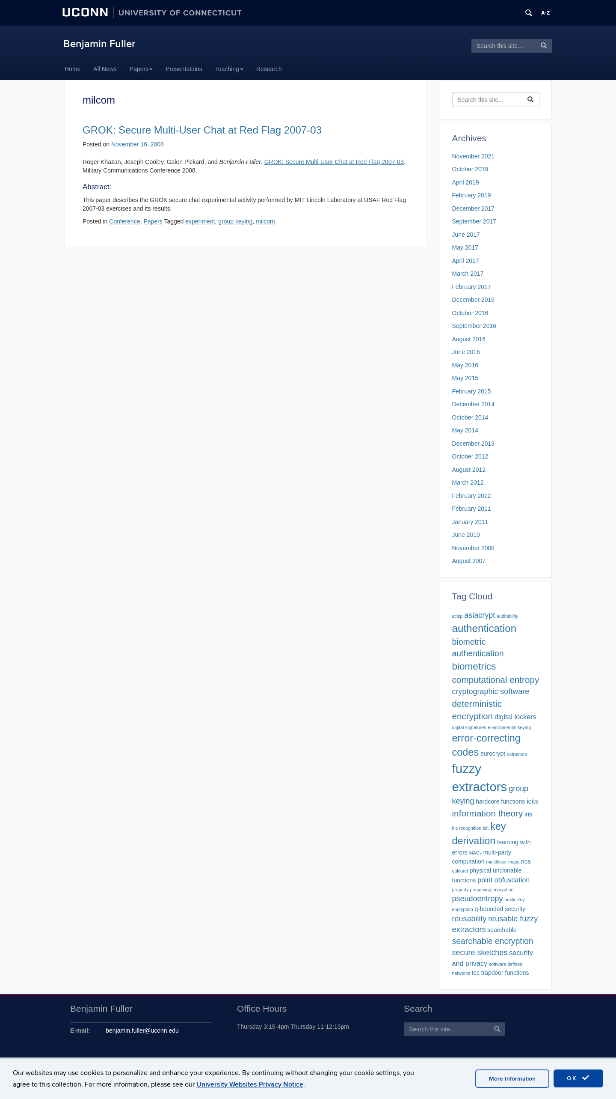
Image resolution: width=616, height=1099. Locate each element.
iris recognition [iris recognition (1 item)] (467, 828)
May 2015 (465, 378)
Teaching (229, 69)
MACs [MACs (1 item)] (475, 852)
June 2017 (466, 234)
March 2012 (468, 482)
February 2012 (471, 495)
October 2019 (470, 169)
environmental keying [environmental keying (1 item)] (509, 727)
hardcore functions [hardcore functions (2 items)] (500, 801)
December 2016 (473, 299)
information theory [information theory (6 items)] (487, 813)
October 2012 (470, 456)
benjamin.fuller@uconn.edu (142, 1030)
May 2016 (465, 365)
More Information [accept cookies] (512, 1078)
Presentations (184, 69)
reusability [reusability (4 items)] (469, 918)
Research (269, 69)
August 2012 (469, 469)
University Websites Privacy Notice (249, 1084)
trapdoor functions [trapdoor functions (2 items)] (505, 972)
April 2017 (465, 260)
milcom (265, 221)
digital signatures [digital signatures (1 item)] (469, 727)
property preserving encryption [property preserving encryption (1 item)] (483, 889)
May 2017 (465, 247)
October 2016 (470, 313)
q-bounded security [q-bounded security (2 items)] (500, 908)
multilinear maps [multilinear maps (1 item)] (502, 861)
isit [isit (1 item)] (486, 828)
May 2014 (465, 430)
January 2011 (470, 521)
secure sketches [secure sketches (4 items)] (480, 952)
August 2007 (469, 560)
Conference (124, 221)
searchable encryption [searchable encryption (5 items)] (492, 941)
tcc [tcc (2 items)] (476, 972)
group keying (235, 221)
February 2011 (471, 508)
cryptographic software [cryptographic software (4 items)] (491, 691)
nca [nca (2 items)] (526, 861)
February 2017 (471, 286)
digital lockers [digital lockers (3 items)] (515, 717)
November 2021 (473, 156)
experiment (200, 221)
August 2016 (469, 339)
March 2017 (468, 273)
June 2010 (466, 534)
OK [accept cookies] (578, 1078)
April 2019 (465, 182)
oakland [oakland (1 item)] (460, 870)
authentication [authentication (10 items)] (484, 628)
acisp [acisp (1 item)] (457, 616)
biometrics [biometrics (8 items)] (474, 666)
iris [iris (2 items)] (528, 814)
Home (72, 69)
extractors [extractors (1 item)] (517, 753)
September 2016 (474, 325)
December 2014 (473, 404)
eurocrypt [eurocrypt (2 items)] (492, 753)
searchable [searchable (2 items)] (501, 929)
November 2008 (473, 548)
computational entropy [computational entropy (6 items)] (495, 680)
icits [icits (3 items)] (533, 801)
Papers (141, 69)
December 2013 (473, 443)
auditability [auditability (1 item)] (507, 616)
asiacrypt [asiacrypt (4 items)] (479, 615)
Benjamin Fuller (99, 44)
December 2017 (473, 208)
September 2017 (474, 221)
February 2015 (471, 391)
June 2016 (466, 351)
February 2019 (471, 195)
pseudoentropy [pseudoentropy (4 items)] (477, 898)
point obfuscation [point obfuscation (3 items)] (503, 880)
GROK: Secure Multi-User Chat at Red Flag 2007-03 (202, 130)
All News (104, 69)
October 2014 (470, 417)
